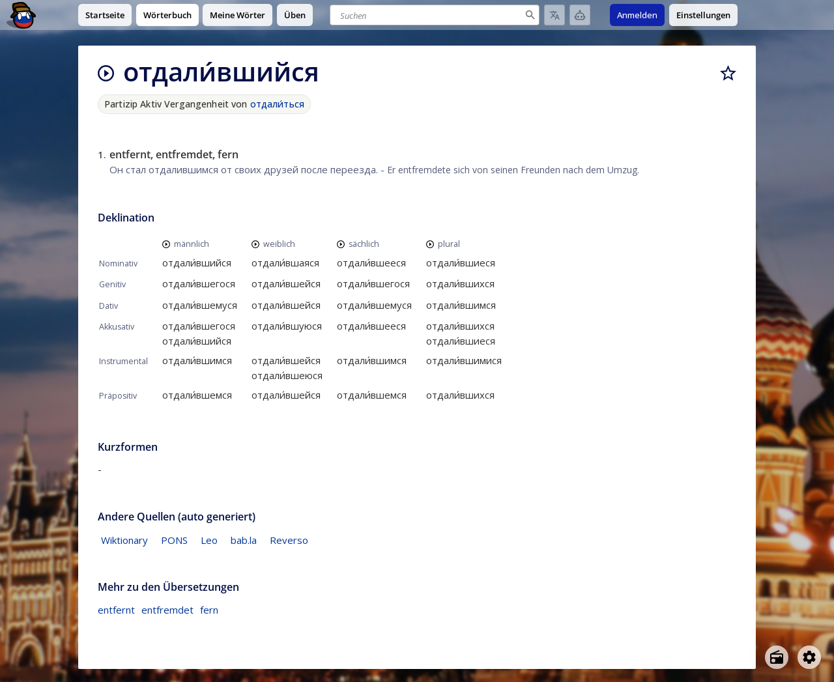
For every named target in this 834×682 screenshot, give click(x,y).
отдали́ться (277, 104)
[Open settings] (809, 657)
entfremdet (167, 609)
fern (209, 609)
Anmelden (637, 15)
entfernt (116, 609)
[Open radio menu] (776, 657)
